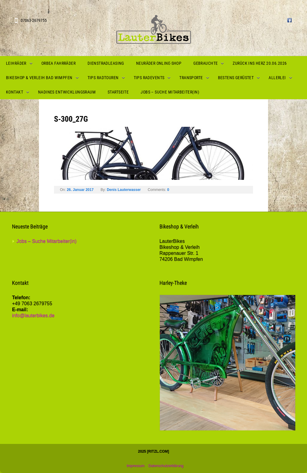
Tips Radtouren (103, 77)
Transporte (191, 77)
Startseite (118, 92)
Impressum (135, 466)
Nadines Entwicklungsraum (67, 92)
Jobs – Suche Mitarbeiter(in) (170, 92)
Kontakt (14, 92)
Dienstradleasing (106, 63)
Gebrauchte (205, 63)
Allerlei (277, 77)
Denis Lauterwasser (124, 190)
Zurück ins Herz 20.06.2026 (260, 63)
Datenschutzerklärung (165, 466)
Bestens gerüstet (236, 77)
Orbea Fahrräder (58, 63)
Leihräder (16, 63)
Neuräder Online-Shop (158, 63)
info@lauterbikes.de (33, 315)
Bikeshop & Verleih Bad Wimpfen (39, 77)
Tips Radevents (149, 77)
